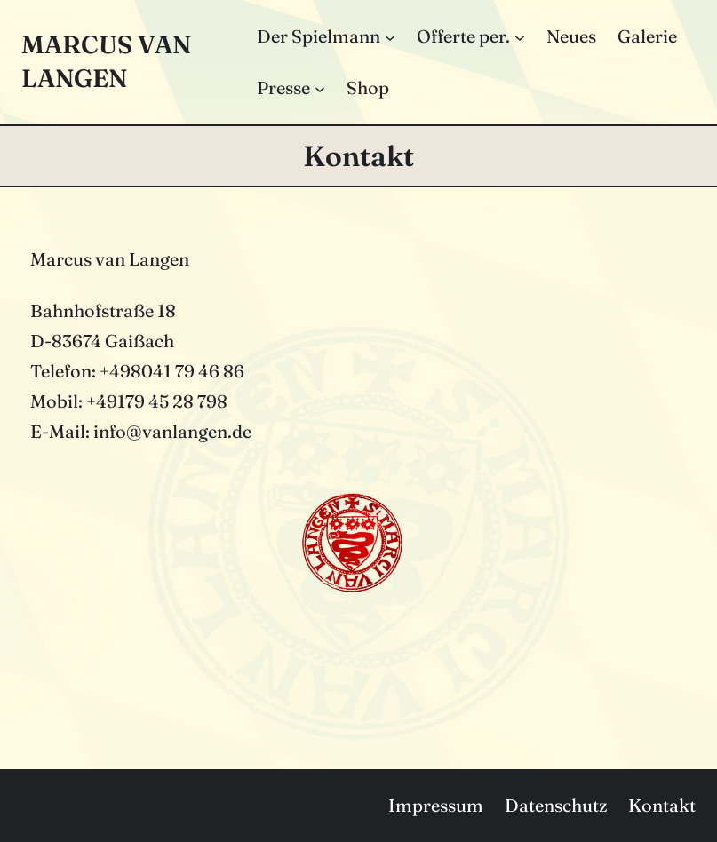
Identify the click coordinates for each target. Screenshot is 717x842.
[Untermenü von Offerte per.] (519, 36)
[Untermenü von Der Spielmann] (390, 36)
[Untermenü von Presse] (320, 88)
